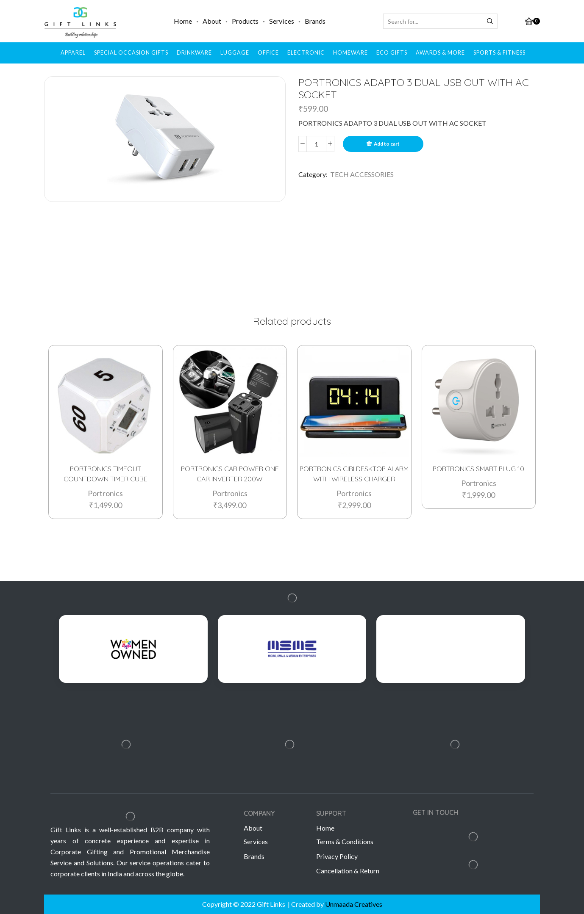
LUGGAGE (234, 53)
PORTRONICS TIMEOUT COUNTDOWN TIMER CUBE (105, 473)
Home (183, 21)
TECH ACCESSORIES (362, 174)
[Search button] (490, 21)
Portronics (105, 492)
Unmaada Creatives (353, 904)
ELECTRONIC (306, 53)
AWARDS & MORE (440, 53)
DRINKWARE (194, 53)
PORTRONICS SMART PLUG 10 (478, 468)
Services (281, 21)
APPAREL (73, 53)
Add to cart (387, 144)
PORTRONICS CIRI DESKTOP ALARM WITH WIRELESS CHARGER (354, 473)
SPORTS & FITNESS (499, 53)
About (212, 21)
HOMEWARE (350, 53)
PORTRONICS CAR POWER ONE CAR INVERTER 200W (230, 473)
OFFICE (268, 53)
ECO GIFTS (391, 53)
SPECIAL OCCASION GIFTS (131, 53)
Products (245, 21)
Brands (315, 21)
